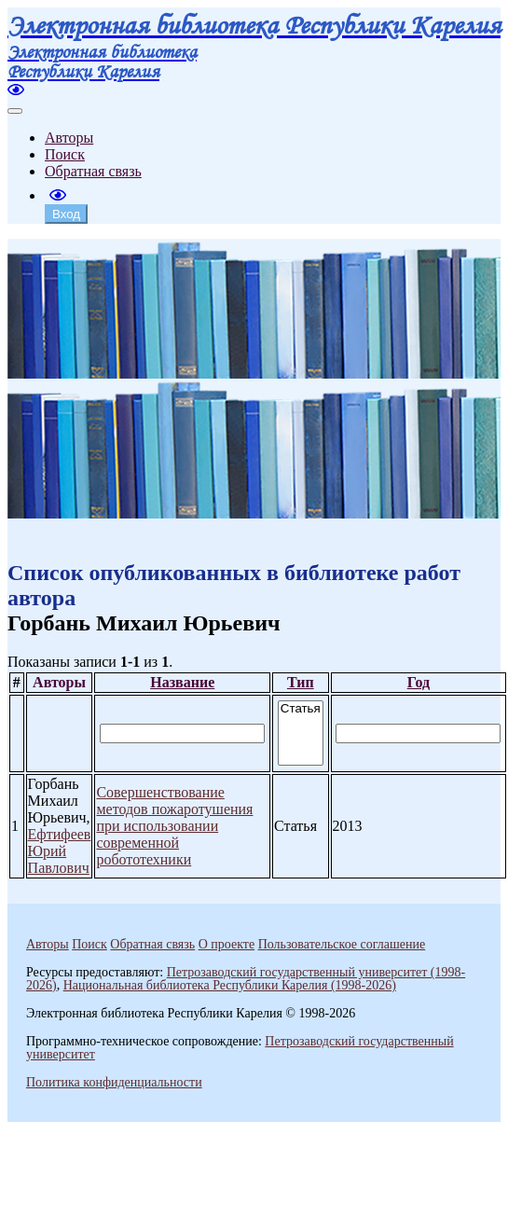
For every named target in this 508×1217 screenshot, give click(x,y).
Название (182, 682)
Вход (66, 214)
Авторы (69, 137)
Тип (300, 682)
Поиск (65, 154)
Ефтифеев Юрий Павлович (59, 851)
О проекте (226, 944)
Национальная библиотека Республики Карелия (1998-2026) (229, 985)
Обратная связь (93, 171)
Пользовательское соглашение (342, 944)
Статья (301, 709)
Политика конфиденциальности (114, 1082)
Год (418, 682)
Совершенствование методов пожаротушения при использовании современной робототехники (174, 825)
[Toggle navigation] (14, 111)
